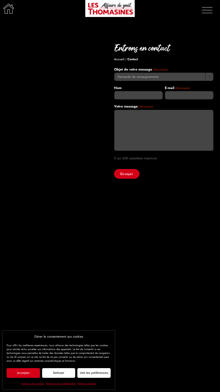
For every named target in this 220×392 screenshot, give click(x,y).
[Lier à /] (8, 8)
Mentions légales (87, 384)
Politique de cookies (32, 384)
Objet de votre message (141, 69)
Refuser (58, 373)
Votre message (133, 106)
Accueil (119, 59)
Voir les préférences (94, 373)
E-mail (177, 88)
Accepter (23, 373)
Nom (118, 87)
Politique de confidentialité (60, 384)
